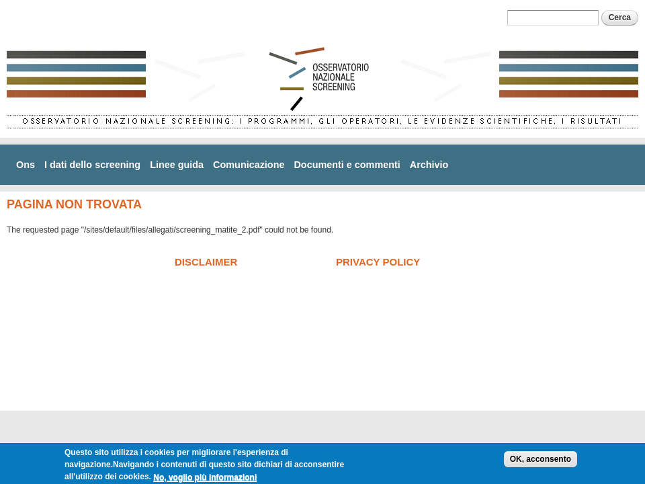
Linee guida (177, 164)
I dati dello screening (92, 164)
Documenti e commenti (347, 164)
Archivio (429, 164)
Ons (25, 164)
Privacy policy (378, 262)
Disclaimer (206, 262)
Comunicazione (248, 164)
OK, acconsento (540, 462)
